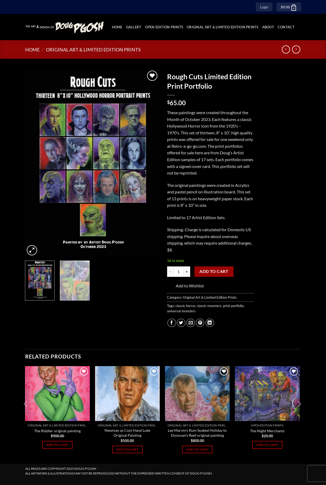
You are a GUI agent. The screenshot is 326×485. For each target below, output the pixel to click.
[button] (264, 7)
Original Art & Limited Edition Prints (222, 27)
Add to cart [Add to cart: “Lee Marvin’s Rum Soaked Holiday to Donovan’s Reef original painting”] (197, 449)
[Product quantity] (178, 271)
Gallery (134, 27)
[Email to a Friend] (190, 323)
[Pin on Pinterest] (200, 323)
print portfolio (233, 306)
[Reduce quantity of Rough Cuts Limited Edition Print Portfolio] (170, 271)
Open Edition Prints (164, 27)
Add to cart (213, 271)
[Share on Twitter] (181, 323)
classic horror (185, 306)
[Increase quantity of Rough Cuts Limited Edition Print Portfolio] (187, 271)
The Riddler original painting (57, 431)
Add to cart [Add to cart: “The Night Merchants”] (267, 444)
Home (117, 27)
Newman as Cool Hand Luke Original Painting (127, 432)
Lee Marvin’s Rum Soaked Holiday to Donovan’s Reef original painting (197, 432)
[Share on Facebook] (171, 323)
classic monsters (209, 306)
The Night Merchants (267, 431)
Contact (286, 27)
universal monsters (181, 311)
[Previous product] (296, 49)
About (268, 27)
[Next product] (286, 49)
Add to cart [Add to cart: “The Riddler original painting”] (57, 444)
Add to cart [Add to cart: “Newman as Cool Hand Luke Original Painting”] (127, 449)
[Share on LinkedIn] (209, 323)
